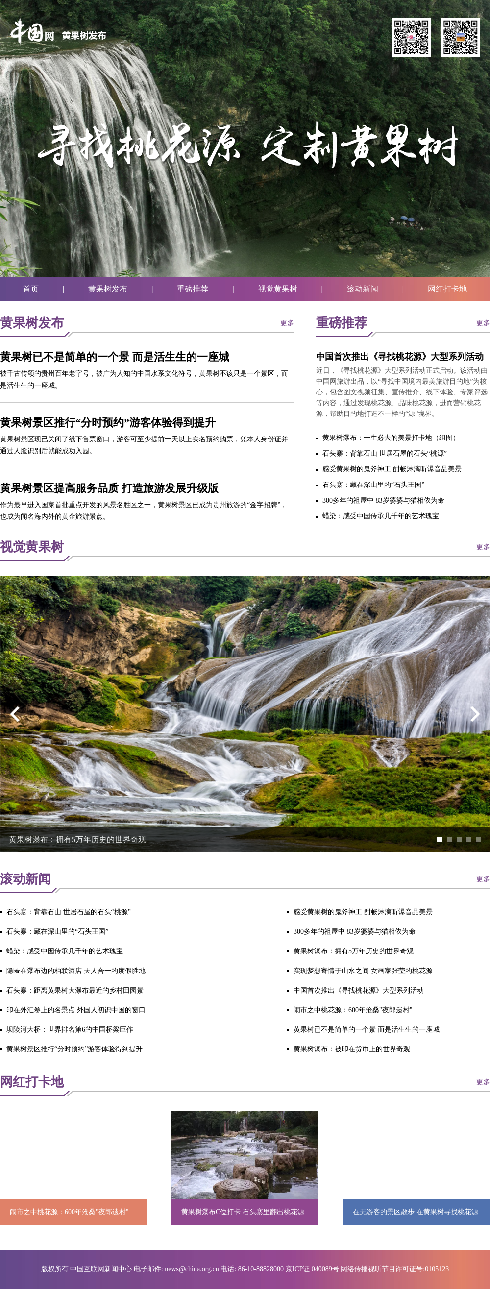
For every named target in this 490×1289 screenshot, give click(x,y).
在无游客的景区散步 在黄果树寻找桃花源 (415, 1212)
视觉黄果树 (277, 289)
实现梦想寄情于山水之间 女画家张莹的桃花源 (363, 970)
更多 (287, 323)
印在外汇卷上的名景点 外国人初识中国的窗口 (76, 1010)
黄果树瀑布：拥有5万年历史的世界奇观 (77, 839)
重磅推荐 (192, 289)
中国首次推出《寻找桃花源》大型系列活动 (400, 357)
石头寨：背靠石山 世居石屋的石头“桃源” (384, 453)
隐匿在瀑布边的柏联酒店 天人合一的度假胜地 (76, 970)
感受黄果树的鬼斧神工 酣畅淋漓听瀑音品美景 (392, 469)
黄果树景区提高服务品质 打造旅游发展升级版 (109, 488)
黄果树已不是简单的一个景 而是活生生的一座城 (114, 357)
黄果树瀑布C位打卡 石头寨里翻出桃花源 (242, 1212)
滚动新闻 (362, 289)
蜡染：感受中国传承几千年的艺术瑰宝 (380, 516)
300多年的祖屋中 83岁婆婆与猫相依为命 (383, 500)
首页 (31, 289)
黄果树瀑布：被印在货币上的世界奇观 (352, 1049)
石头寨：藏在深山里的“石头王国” (373, 484)
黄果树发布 (107, 289)
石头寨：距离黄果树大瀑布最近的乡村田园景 (75, 990)
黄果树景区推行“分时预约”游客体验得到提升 (108, 422)
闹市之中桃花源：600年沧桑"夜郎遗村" (353, 1010)
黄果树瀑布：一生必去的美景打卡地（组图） (391, 437)
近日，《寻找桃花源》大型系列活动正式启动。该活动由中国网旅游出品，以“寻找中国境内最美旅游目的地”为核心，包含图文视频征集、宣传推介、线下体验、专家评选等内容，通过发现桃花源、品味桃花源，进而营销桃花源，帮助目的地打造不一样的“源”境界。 (402, 392)
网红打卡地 (447, 289)
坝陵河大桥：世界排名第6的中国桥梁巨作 (69, 1029)
